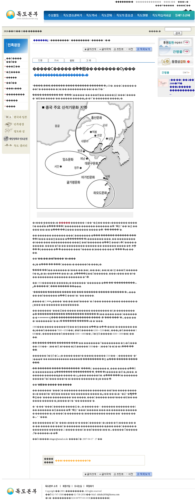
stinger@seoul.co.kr (58, 439)
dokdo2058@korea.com (108, 494)
